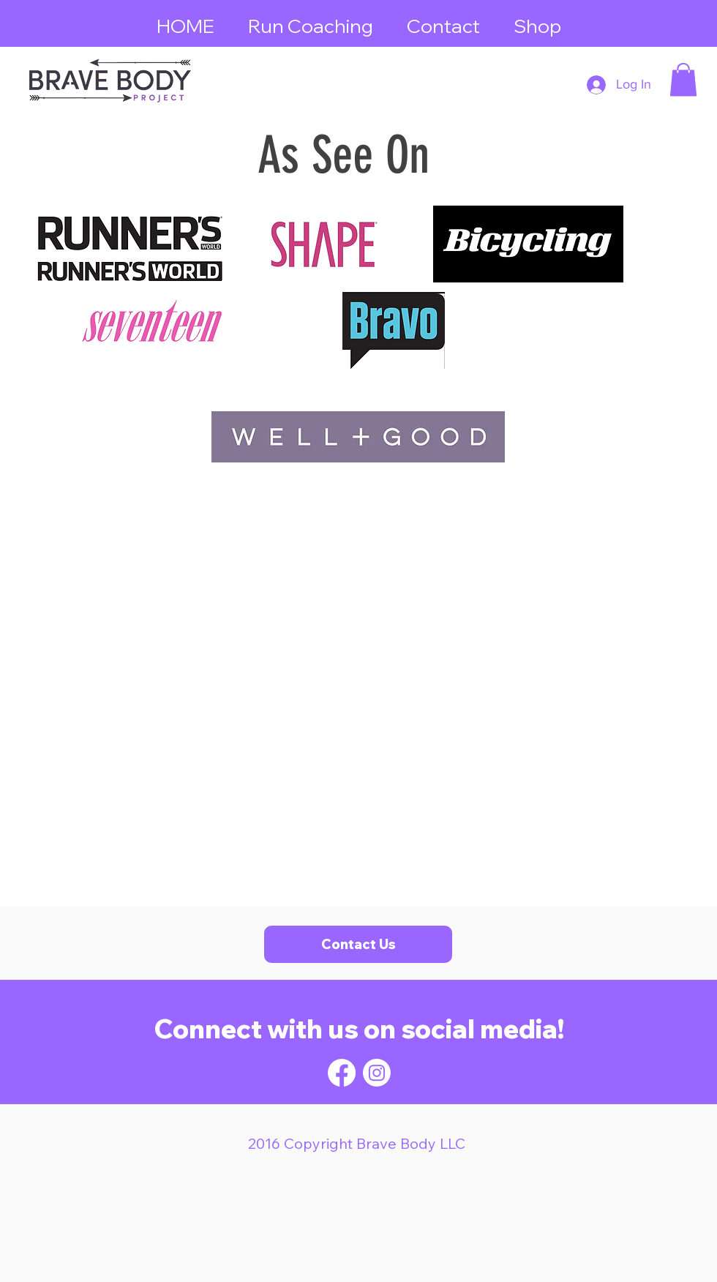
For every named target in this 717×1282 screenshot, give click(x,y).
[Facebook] (342, 1073)
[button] (683, 79)
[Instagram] (377, 1073)
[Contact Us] (358, 944)
